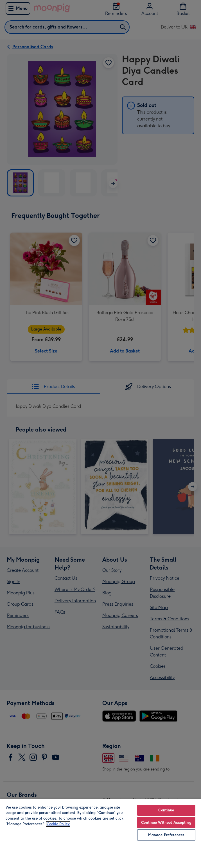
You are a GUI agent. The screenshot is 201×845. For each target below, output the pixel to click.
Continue (166, 810)
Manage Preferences (166, 835)
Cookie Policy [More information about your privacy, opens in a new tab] (58, 824)
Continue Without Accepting (166, 822)
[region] (100, 821)
